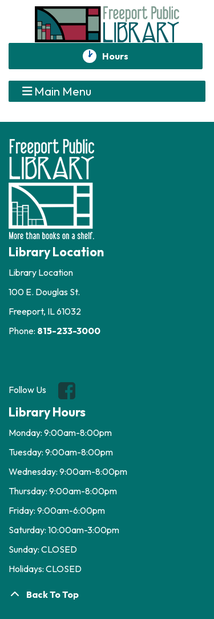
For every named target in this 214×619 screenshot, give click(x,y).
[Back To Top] (107, 594)
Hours (121, 56)
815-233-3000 (68, 330)
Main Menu (57, 91)
